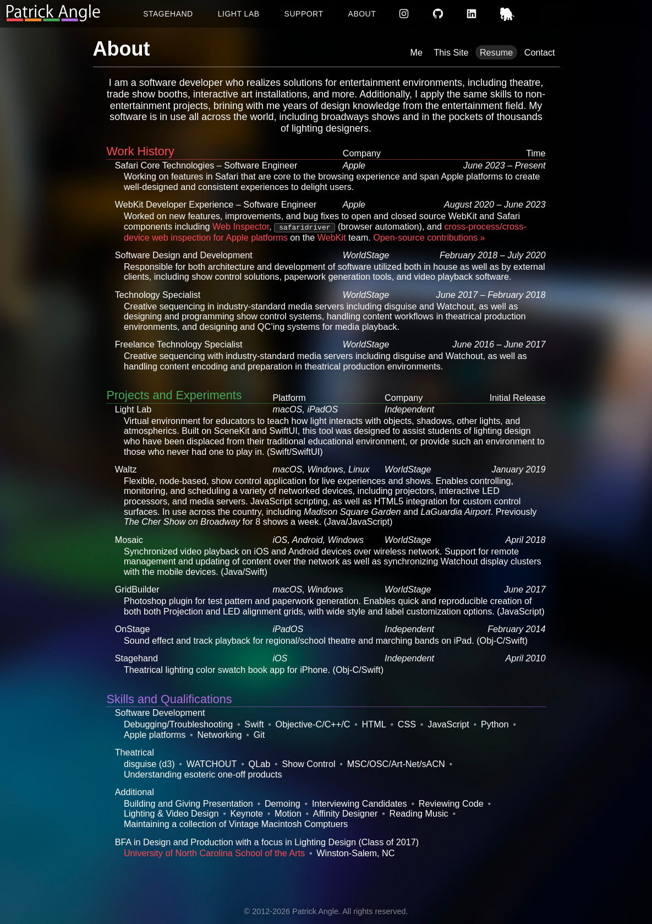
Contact (539, 52)
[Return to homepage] (53, 13)
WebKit (331, 237)
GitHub (439, 14)
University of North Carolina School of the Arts (214, 853)
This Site (451, 52)
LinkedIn (473, 14)
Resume (496, 52)
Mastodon (509, 14)
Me (416, 52)
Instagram (405, 14)
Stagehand (168, 13)
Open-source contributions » (429, 237)
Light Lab (239, 13)
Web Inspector (240, 226)
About (362, 13)
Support (304, 13)
